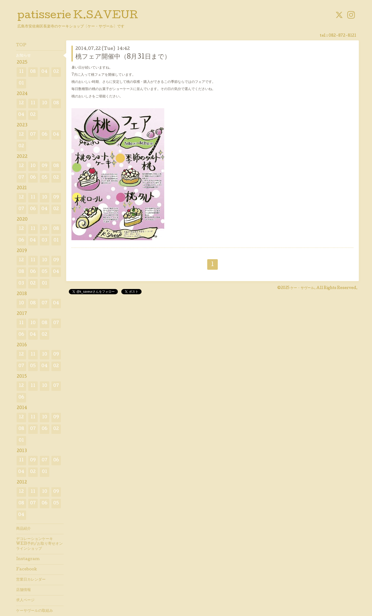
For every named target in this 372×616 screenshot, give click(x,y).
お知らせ (23, 56)
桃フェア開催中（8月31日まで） (123, 57)
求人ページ (25, 600)
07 (33, 134)
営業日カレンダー (31, 580)
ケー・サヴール (302, 288)
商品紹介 (23, 529)
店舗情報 (23, 590)
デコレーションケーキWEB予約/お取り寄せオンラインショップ (39, 544)
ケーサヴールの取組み (34, 611)
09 (44, 166)
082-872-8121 (342, 36)
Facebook (26, 569)
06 (44, 134)
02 (56, 72)
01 (21, 83)
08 (33, 72)
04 (44, 72)
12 (21, 103)
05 (44, 178)
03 (44, 240)
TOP (21, 45)
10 (44, 103)
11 (21, 72)
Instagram (28, 559)
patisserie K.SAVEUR (77, 16)
